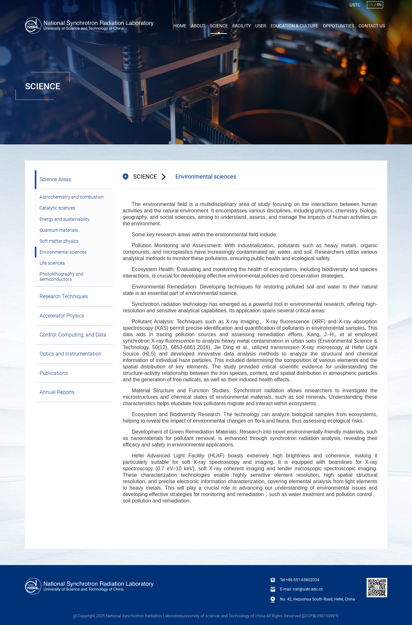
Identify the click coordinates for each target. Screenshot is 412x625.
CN (371, 5)
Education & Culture (294, 25)
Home (179, 25)
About (198, 25)
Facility (241, 25)
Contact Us (372, 25)
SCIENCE (145, 176)
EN (379, 5)
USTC (355, 4)
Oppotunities (338, 25)
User (260, 25)
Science (219, 25)
